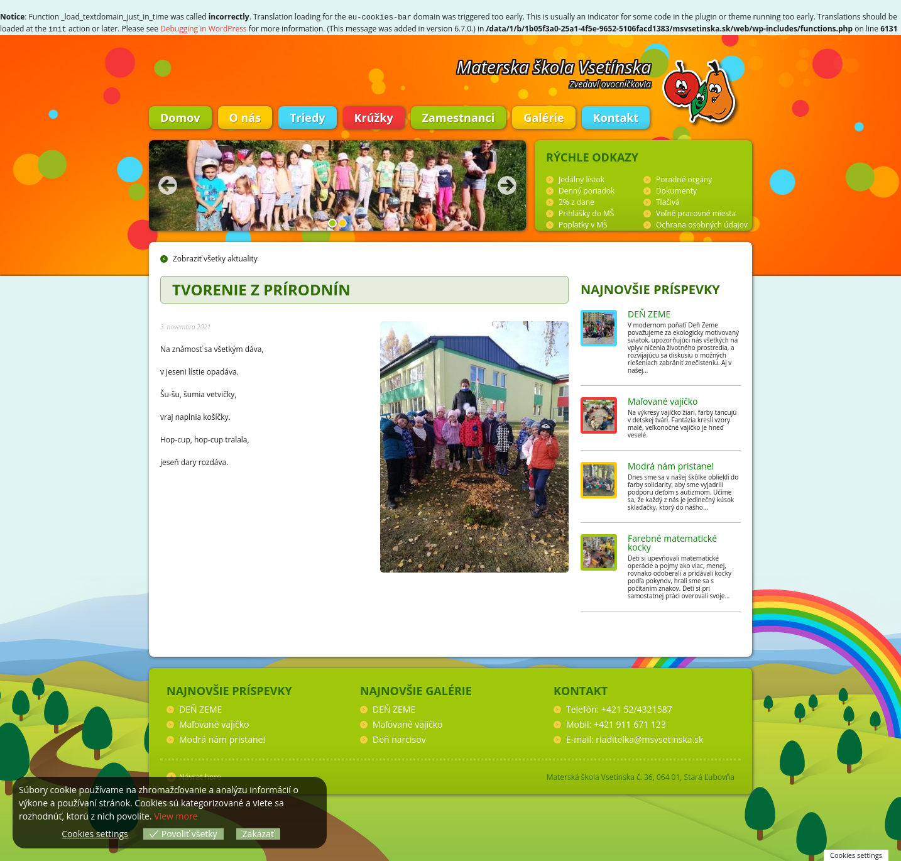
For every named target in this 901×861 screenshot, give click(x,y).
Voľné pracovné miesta (696, 212)
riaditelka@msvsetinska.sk (649, 738)
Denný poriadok (586, 189)
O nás (245, 116)
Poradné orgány (684, 178)
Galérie (543, 116)
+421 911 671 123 (630, 723)
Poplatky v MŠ (583, 223)
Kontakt (616, 116)
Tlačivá (668, 200)
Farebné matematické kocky (672, 541)
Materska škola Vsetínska (554, 65)
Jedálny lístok (581, 178)
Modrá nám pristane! (671, 465)
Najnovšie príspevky (650, 288)
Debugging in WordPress (203, 28)
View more (175, 816)
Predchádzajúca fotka (167, 184)
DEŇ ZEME (649, 313)
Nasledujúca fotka (507, 184)
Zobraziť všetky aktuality (215, 257)
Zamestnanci (458, 116)
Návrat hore (200, 776)
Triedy (307, 116)
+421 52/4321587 (636, 708)
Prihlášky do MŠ (586, 212)
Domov (180, 116)
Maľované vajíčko (663, 400)
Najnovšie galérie (416, 689)
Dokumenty (676, 189)
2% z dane (576, 200)
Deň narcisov (399, 738)
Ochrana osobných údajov (702, 223)
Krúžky (373, 116)
